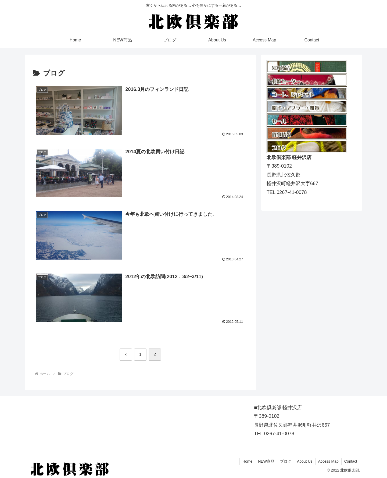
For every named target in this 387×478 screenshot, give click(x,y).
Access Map (328, 461)
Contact (350, 461)
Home (247, 461)
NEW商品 (266, 461)
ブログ (285, 461)
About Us (305, 461)
